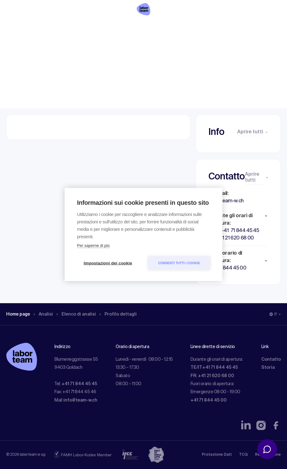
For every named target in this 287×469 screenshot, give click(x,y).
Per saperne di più (93, 245)
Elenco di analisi (83, 44)
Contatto (271, 359)
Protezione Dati (217, 455)
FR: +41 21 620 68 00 (212, 376)
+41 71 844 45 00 (209, 400)
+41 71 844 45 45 (79, 384)
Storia (268, 367)
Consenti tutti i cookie (179, 263)
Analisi (47, 44)
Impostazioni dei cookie (108, 263)
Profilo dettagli (129, 44)
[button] (238, 216)
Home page (19, 44)
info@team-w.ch (80, 400)
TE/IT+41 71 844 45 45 (214, 367)
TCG (243, 455)
